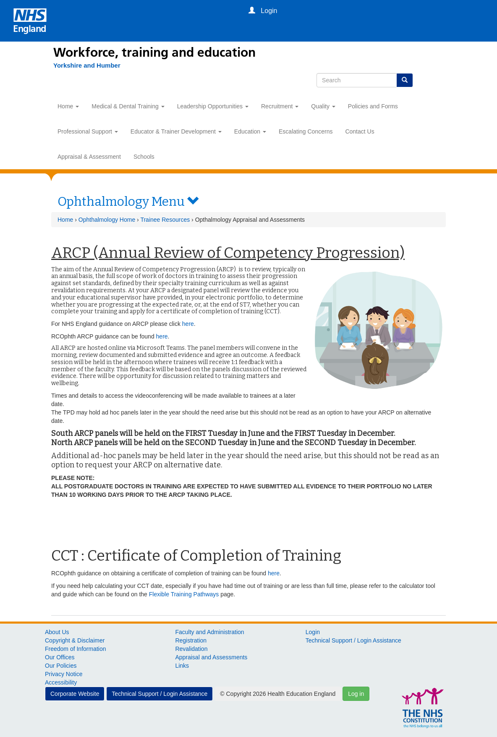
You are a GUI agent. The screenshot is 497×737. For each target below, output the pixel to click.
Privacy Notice (63, 674)
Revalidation (191, 648)
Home (68, 106)
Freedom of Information (75, 648)
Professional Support (88, 131)
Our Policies (60, 665)
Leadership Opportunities (212, 106)
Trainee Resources (165, 219)
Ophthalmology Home (106, 219)
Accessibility (61, 682)
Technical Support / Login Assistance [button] (159, 693)
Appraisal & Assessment (89, 156)
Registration (191, 640)
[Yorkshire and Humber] (82, 65)
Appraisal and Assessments (211, 657)
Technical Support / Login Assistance (353, 640)
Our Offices (60, 657)
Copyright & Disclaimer (75, 640)
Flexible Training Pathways (184, 594)
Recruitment (279, 106)
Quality (323, 106)
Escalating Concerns (305, 131)
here (188, 323)
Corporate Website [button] (74, 693)
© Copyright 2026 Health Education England (277, 693)
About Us (57, 632)
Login (313, 632)
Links (182, 665)
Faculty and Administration (209, 632)
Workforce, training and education (154, 52)
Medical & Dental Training (128, 106)
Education (250, 131)
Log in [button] (356, 693)
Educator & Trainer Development (176, 131)
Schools (143, 156)
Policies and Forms (373, 106)
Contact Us (359, 131)
